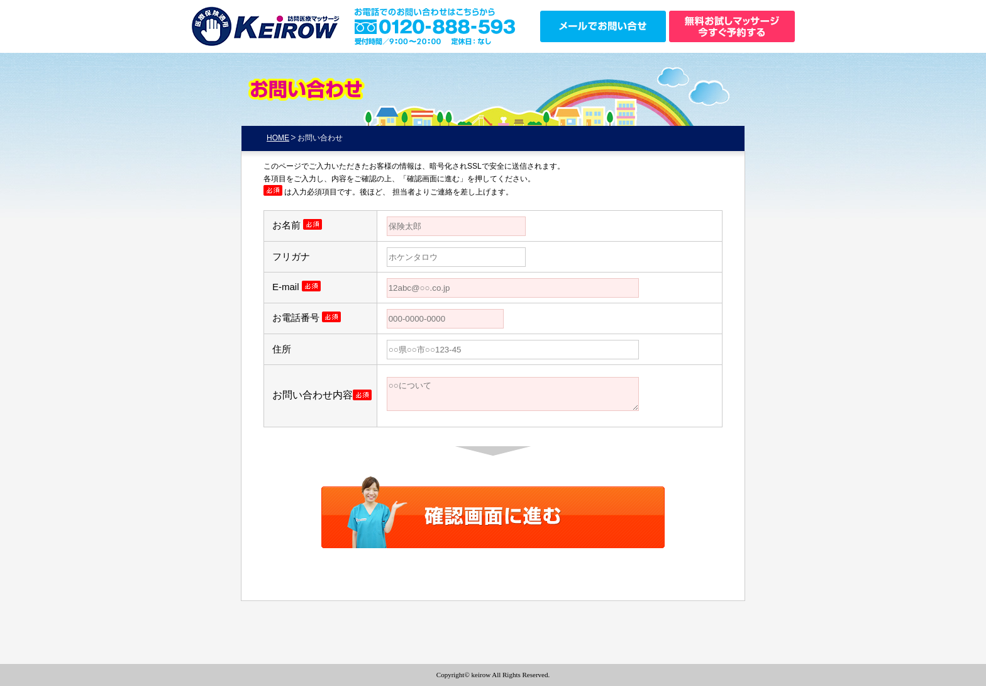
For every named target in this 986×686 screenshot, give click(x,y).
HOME (278, 137)
